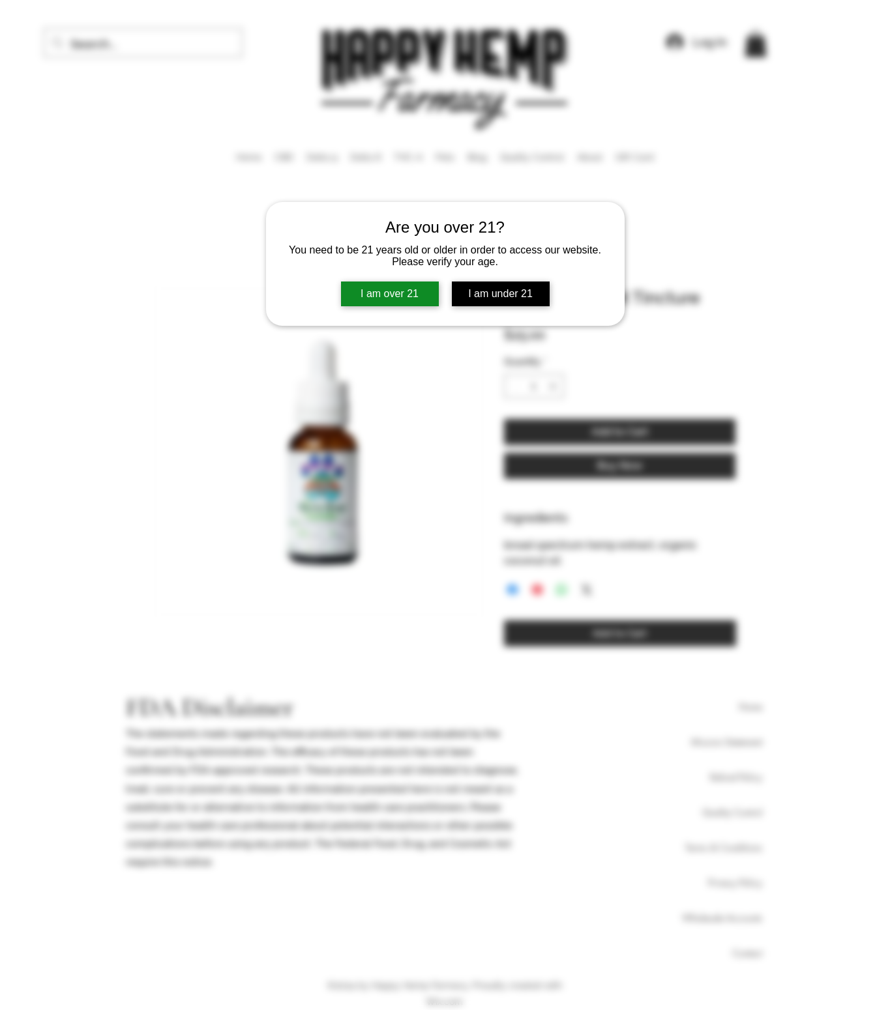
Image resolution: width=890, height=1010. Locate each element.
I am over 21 (390, 293)
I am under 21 (500, 293)
